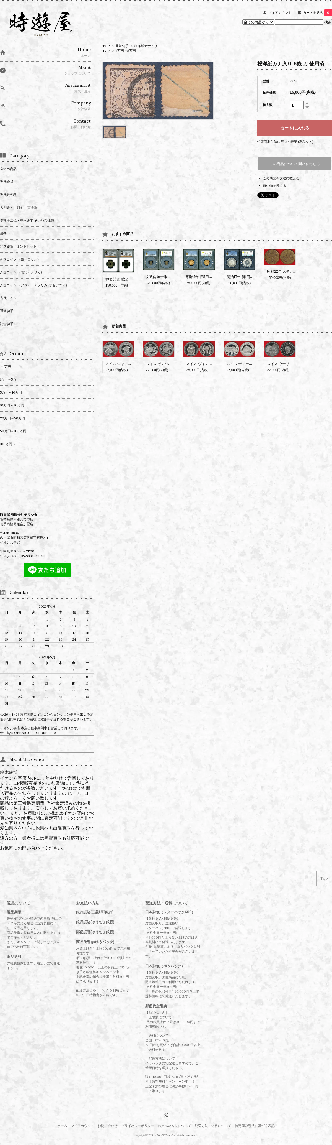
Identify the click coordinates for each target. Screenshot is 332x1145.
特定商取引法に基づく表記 (255, 1126)
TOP (106, 46)
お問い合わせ (108, 1126)
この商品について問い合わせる (294, 164)
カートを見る (317, 13)
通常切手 (122, 46)
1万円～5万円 (126, 51)
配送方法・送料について (213, 1126)
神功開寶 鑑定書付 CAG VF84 (129, 279)
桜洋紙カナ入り (145, 46)
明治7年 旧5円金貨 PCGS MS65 (212, 276)
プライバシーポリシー (137, 1126)
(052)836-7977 (31, 556)
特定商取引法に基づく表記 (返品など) (285, 141)
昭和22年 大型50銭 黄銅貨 (288, 271)
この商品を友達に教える (281, 178)
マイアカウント (280, 13)
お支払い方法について (174, 1126)
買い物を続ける (274, 185)
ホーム (62, 1126)
